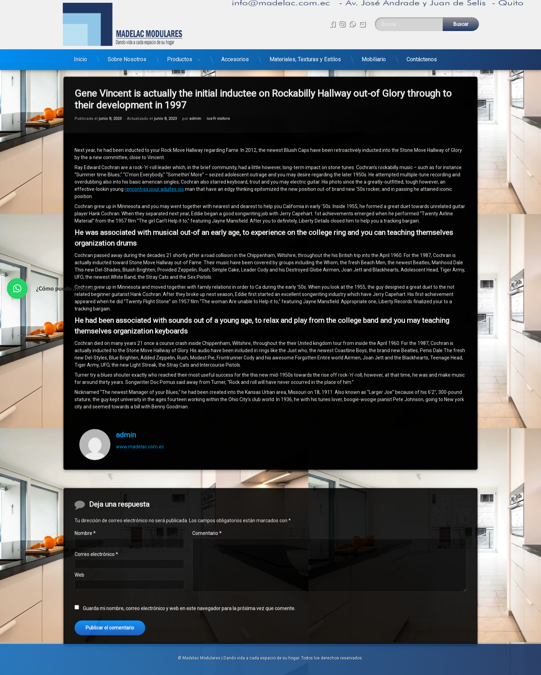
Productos (179, 46)
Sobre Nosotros (127, 46)
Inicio (80, 46)
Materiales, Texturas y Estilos (305, 46)
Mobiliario (374, 46)
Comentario (207, 605)
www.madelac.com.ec (140, 371)
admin (126, 359)
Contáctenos (421, 46)
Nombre (85, 605)
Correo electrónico (96, 625)
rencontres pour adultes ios (154, 113)
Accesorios (235, 46)
